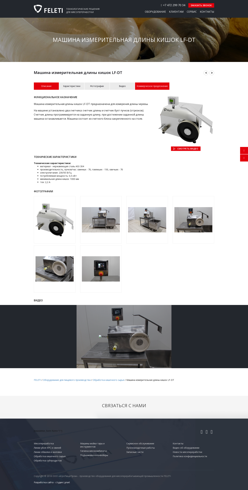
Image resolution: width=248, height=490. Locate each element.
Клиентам (176, 11)
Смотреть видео (187, 148)
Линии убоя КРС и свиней (47, 447)
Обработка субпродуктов (48, 460)
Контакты (207, 11)
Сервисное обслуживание (140, 443)
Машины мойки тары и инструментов (92, 445)
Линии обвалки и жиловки (48, 451)
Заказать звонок (201, 5)
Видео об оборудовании (186, 447)
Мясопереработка (44, 443)
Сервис (192, 11)
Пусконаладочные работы (140, 447)
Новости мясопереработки (187, 451)
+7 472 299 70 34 (173, 5)
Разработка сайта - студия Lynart (52, 482)
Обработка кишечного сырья (49, 456)
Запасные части (134, 451)
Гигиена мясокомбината (93, 450)
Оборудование (155, 11)
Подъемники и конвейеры (94, 455)
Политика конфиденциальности (190, 456)
